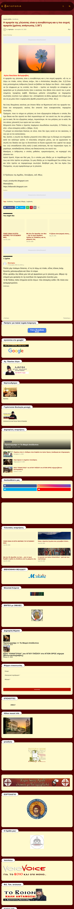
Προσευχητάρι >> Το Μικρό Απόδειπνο (21, 445)
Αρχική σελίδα (7, 19)
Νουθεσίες (15, 19)
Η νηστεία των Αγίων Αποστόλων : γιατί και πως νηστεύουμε (54, 558)
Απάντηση (6, 286)
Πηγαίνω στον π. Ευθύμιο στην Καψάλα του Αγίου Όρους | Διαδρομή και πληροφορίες (42, 452)
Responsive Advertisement (37, 40)
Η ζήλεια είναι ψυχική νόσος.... (60, 233)
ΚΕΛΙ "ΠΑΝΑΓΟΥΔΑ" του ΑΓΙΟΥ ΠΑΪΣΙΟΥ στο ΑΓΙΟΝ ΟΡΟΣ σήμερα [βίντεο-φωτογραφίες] (38, 468)
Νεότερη (6, 318)
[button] (2, 6)
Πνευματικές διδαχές (20, 201)
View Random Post (37, 330)
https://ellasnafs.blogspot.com (15, 187)
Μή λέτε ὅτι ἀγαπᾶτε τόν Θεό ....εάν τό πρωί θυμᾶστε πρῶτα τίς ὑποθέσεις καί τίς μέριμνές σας (36, 236)
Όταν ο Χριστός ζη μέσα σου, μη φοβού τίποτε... (53, 541)
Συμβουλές (29, 201)
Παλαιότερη (66, 318)
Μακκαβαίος (8, 184)
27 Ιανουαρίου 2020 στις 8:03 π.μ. (16, 265)
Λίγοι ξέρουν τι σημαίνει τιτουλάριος (25, 460)
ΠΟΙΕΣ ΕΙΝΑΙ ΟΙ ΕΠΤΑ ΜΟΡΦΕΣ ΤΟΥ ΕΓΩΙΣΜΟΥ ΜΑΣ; (12, 235)
